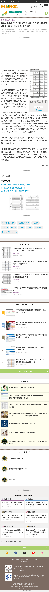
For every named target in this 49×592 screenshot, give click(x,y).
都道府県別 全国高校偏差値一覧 (14, 188)
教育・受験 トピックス (10, 232)
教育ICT (31, 499)
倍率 (14, 227)
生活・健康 (31, 512)
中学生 (6, 227)
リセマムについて (34, 559)
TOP (24, 548)
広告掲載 (19, 559)
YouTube (33, 554)
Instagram (42, 554)
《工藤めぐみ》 (44, 165)
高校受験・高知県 (9, 223)
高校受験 (39, 227)
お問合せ (13, 559)
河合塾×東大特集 (29, 14)
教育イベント (8, 512)
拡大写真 (40, 110)
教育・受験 (7, 499)
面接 (22, 227)
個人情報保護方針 (25, 561)
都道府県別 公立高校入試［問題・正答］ (16, 191)
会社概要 (25, 559)
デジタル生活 (8, 526)
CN (36, 7)
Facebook (15, 554)
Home (7, 554)
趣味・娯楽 (31, 526)
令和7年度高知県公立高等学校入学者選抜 (17, 185)
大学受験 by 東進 (15, 12)
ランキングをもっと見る (25, 371)
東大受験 (32, 11)
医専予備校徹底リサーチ (16, 14)
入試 (30, 227)
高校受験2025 (24, 223)
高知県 (36, 223)
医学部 (25, 11)
